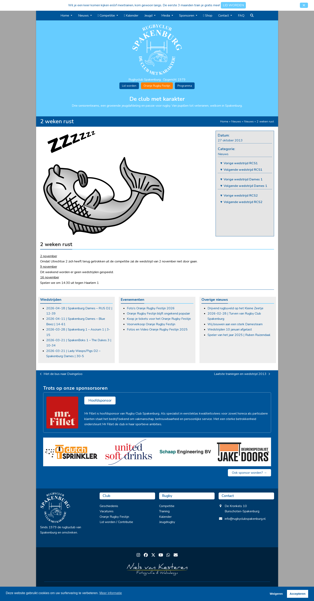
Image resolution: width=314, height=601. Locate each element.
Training (164, 511)
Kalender (165, 517)
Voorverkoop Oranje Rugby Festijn (151, 324)
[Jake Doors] (242, 452)
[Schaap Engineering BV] (185, 452)
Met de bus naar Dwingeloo (61, 374)
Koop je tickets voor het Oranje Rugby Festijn (159, 319)
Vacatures (107, 511)
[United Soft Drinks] (128, 452)
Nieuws (236, 121)
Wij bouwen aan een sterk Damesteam (235, 324)
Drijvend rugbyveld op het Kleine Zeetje (235, 308)
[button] (304, 5)
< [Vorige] (46, 451)
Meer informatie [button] (110, 593)
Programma (184, 86)
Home (224, 121)
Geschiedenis (109, 506)
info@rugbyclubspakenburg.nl (245, 519)
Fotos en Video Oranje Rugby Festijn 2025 (157, 329)
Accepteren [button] (297, 593)
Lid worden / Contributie (116, 522)
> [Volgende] (268, 451)
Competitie (166, 506)
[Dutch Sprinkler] (71, 452)
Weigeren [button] (276, 593)
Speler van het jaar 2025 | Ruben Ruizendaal (239, 335)
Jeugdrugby (167, 522)
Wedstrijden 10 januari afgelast (230, 329)
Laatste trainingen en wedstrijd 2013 (242, 374)
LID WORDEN (233, 5)
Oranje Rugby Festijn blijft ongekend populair (158, 313)
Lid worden (129, 86)
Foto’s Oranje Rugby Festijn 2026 (151, 308)
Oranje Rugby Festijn (157, 86)
